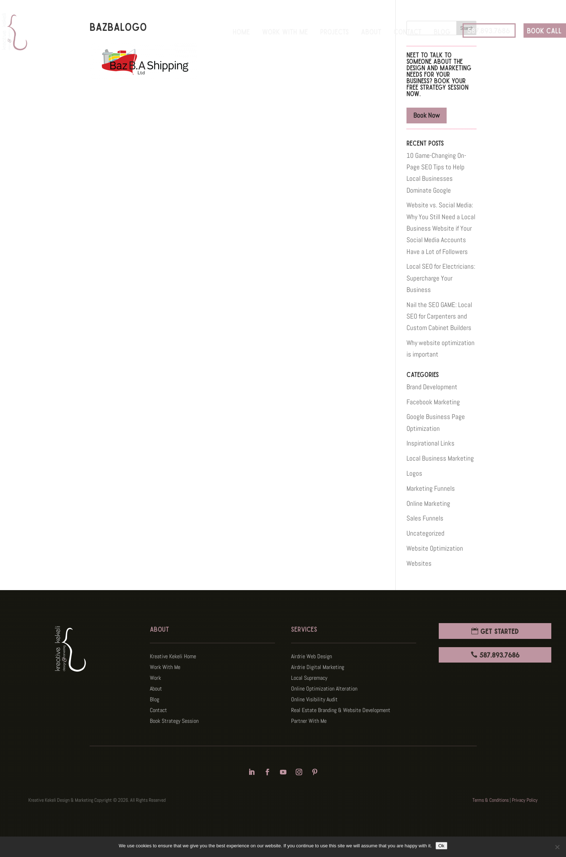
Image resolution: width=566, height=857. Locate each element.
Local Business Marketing (440, 458)
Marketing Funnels (430, 488)
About (371, 31)
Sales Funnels (424, 518)
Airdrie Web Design (311, 657)
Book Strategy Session (174, 722)
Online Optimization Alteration (324, 689)
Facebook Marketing (433, 401)
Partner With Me (309, 722)
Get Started (499, 631)
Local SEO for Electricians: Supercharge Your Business (440, 278)
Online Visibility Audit (314, 700)
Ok (441, 845)
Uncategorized (425, 533)
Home (241, 31)
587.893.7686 (488, 30)
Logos (414, 473)
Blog (442, 31)
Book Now (426, 115)
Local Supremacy (309, 678)
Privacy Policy (525, 800)
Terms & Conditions (490, 800)
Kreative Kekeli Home (173, 657)
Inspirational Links (430, 443)
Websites (419, 563)
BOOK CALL (544, 30)
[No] (557, 847)
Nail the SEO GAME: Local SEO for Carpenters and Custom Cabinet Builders (439, 316)
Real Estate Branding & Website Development (340, 711)
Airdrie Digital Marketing (317, 668)
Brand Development (431, 386)
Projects (334, 31)
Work (155, 678)
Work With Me (285, 31)
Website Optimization (434, 548)
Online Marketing (428, 503)
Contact (408, 31)
